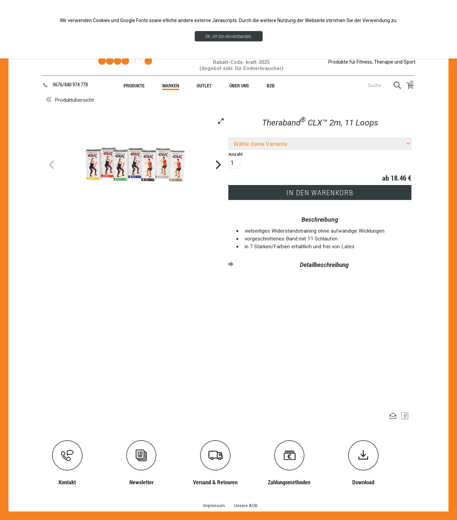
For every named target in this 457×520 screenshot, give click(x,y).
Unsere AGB (246, 505)
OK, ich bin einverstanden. (228, 36)
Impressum (214, 505)
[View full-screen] (221, 121)
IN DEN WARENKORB (320, 192)
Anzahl (235, 160)
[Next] (217, 164)
